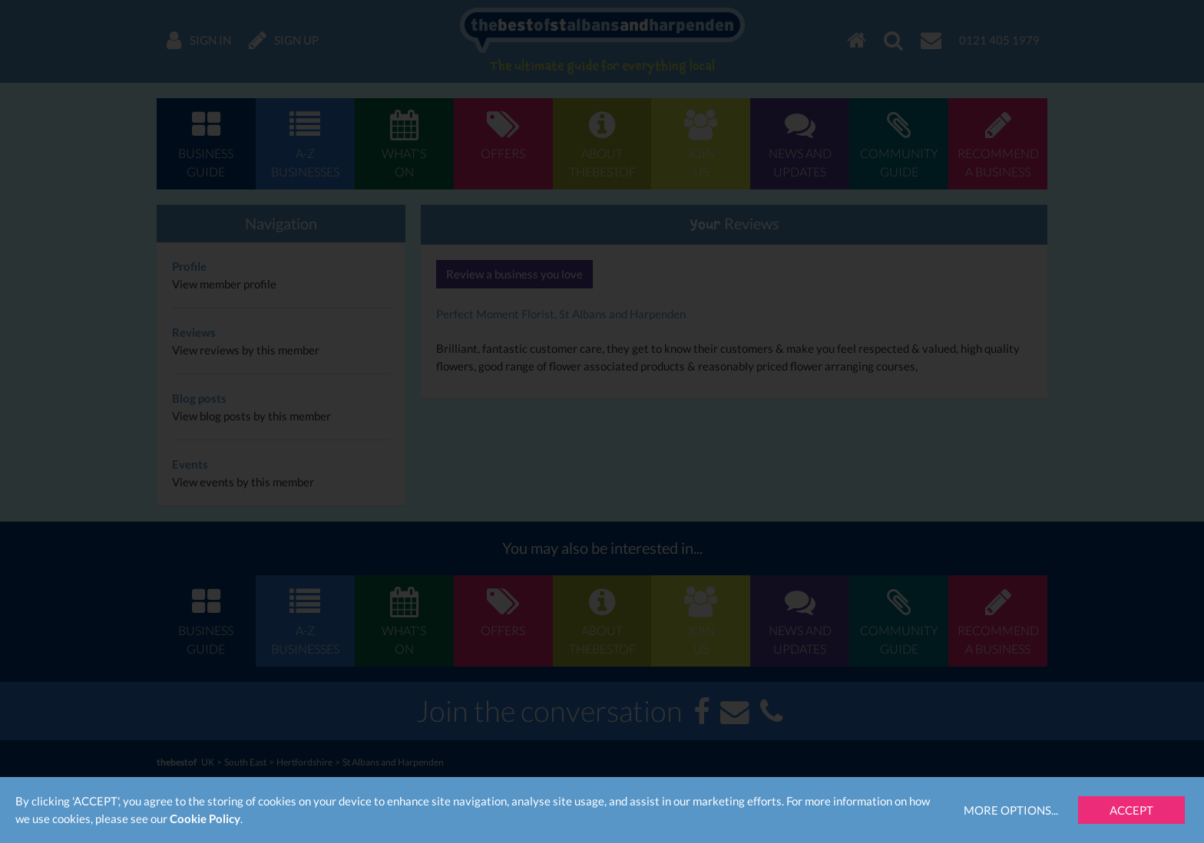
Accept (1131, 810)
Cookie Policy (205, 818)
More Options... (1011, 810)
